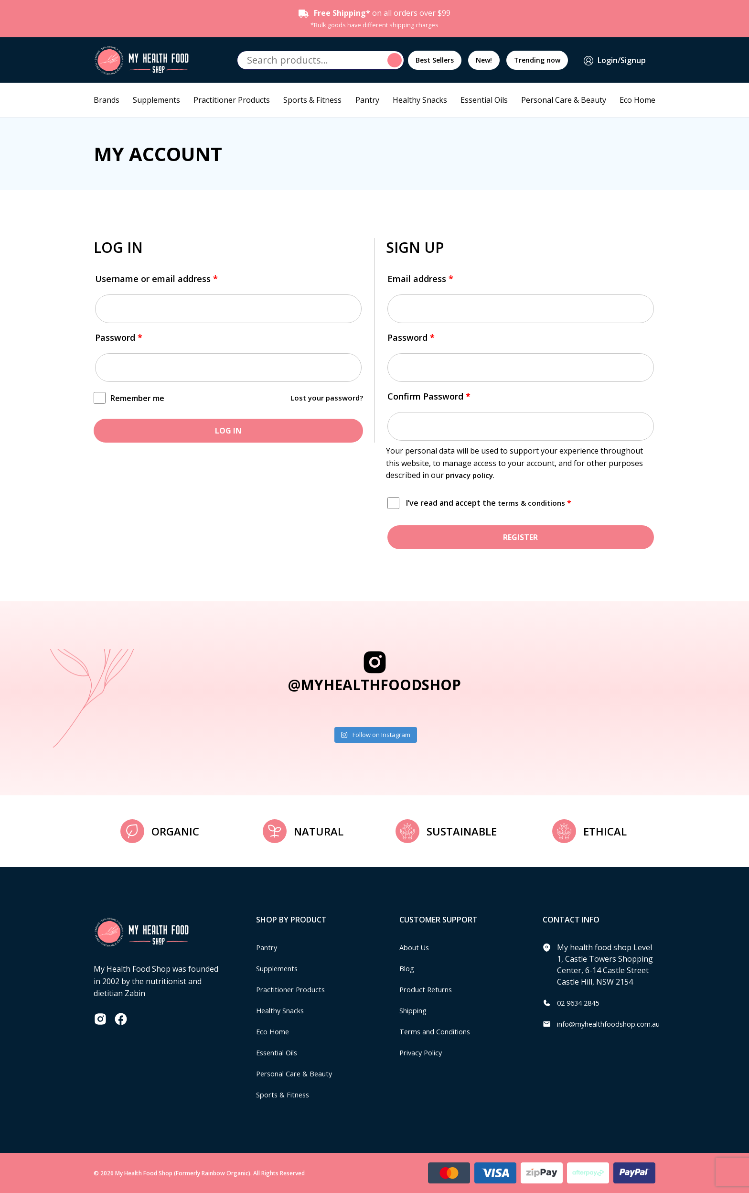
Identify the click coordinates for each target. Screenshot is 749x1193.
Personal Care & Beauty (563, 100)
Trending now (537, 60)
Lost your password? (324, 397)
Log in (228, 430)
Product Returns (428, 989)
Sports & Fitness (312, 100)
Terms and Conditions (439, 1031)
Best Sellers (435, 60)
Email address (420, 278)
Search (396, 60)
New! (484, 60)
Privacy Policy (423, 1052)
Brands (106, 100)
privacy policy (471, 475)
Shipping (415, 1010)
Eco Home (637, 100)
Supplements (156, 100)
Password (118, 337)
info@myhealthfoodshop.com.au (615, 1024)
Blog (407, 968)
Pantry (367, 100)
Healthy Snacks (420, 100)
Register (520, 537)
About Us (416, 947)
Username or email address (156, 278)
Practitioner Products (231, 100)
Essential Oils (484, 100)
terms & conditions (533, 503)
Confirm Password (429, 396)
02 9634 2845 (580, 1003)
